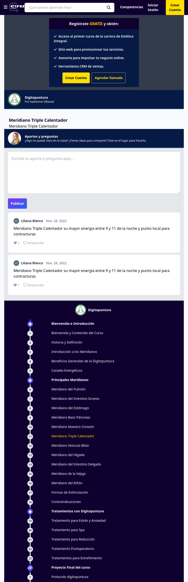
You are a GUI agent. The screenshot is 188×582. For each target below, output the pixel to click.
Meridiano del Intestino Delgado (76, 464)
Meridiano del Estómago (70, 408)
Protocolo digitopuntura (69, 576)
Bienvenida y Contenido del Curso (77, 333)
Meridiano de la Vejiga (68, 473)
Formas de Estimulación (69, 492)
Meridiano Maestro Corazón (72, 426)
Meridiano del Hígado (68, 455)
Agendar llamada (109, 78)
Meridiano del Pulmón (68, 389)
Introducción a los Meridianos (74, 351)
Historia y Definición (66, 342)
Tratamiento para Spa (67, 530)
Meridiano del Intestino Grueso (75, 398)
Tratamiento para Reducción (73, 539)
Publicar (17, 203)
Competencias (131, 7)
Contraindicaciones (66, 501)
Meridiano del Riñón (67, 483)
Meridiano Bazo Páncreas (70, 417)
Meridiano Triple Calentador (72, 436)
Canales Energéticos (66, 370)
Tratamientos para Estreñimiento (76, 558)
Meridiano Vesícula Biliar (70, 445)
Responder (33, 243)
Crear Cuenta (76, 78)
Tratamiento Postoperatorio (72, 548)
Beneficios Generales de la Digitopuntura (82, 361)
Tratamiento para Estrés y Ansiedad (78, 520)
